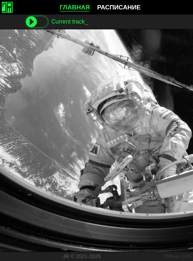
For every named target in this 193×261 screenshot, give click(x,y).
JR (66, 256)
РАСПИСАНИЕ (119, 7)
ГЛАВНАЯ (75, 7)
